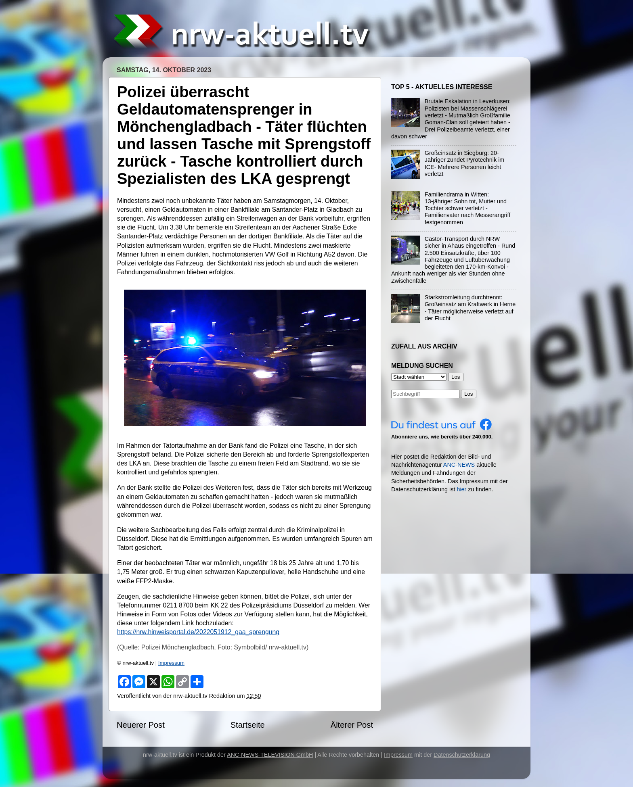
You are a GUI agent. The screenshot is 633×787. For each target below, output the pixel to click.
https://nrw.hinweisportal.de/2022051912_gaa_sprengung (198, 631)
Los (468, 394)
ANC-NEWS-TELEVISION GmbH (270, 755)
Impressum (171, 663)
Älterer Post (352, 724)
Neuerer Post (141, 724)
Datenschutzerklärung (462, 755)
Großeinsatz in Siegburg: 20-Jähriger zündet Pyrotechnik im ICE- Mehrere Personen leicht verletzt (465, 163)
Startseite (248, 724)
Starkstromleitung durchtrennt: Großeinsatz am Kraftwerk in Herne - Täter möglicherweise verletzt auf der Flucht (470, 307)
